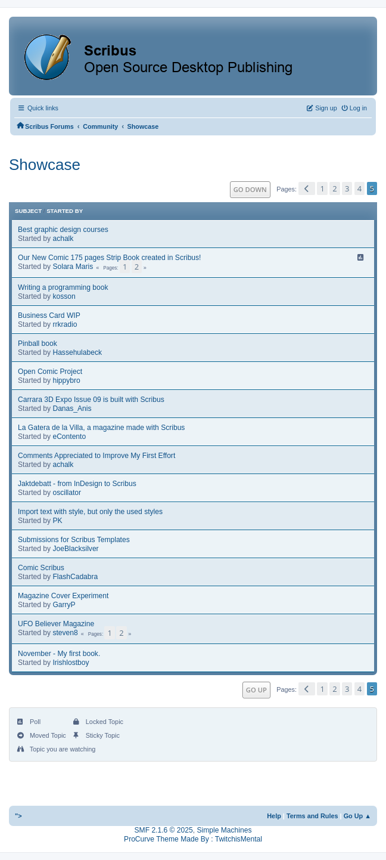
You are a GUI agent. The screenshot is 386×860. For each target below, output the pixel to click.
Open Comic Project (50, 371)
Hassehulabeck (77, 352)
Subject (28, 211)
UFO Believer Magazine (56, 624)
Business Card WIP (49, 315)
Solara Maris (72, 266)
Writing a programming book (63, 287)
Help (274, 815)
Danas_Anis (71, 408)
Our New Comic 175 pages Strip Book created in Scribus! (109, 257)
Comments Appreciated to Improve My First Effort (96, 455)
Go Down (250, 189)
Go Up (256, 689)
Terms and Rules (312, 815)
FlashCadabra (75, 577)
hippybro (66, 380)
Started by (64, 211)
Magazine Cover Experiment (63, 596)
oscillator (66, 492)
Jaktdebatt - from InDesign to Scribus (77, 484)
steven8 (64, 633)
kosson (63, 296)
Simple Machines (224, 830)
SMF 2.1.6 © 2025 (164, 830)
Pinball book (37, 343)
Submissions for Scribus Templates (74, 540)
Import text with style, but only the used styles (90, 512)
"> (18, 815)
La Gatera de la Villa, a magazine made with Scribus (101, 427)
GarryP (63, 605)
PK (57, 520)
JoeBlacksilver (75, 549)
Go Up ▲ (357, 815)
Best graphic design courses (63, 229)
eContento (69, 436)
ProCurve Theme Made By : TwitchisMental (193, 839)
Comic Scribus (41, 568)
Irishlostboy (70, 662)
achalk (62, 238)
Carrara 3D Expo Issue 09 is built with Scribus (91, 399)
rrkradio (64, 324)
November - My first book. (59, 653)
